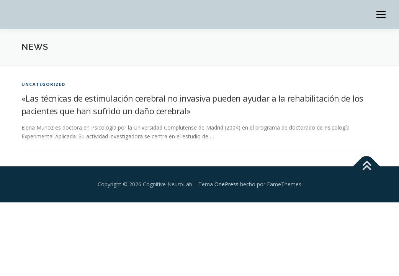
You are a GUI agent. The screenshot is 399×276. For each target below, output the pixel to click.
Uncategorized (43, 84)
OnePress (226, 184)
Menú (381, 14)
